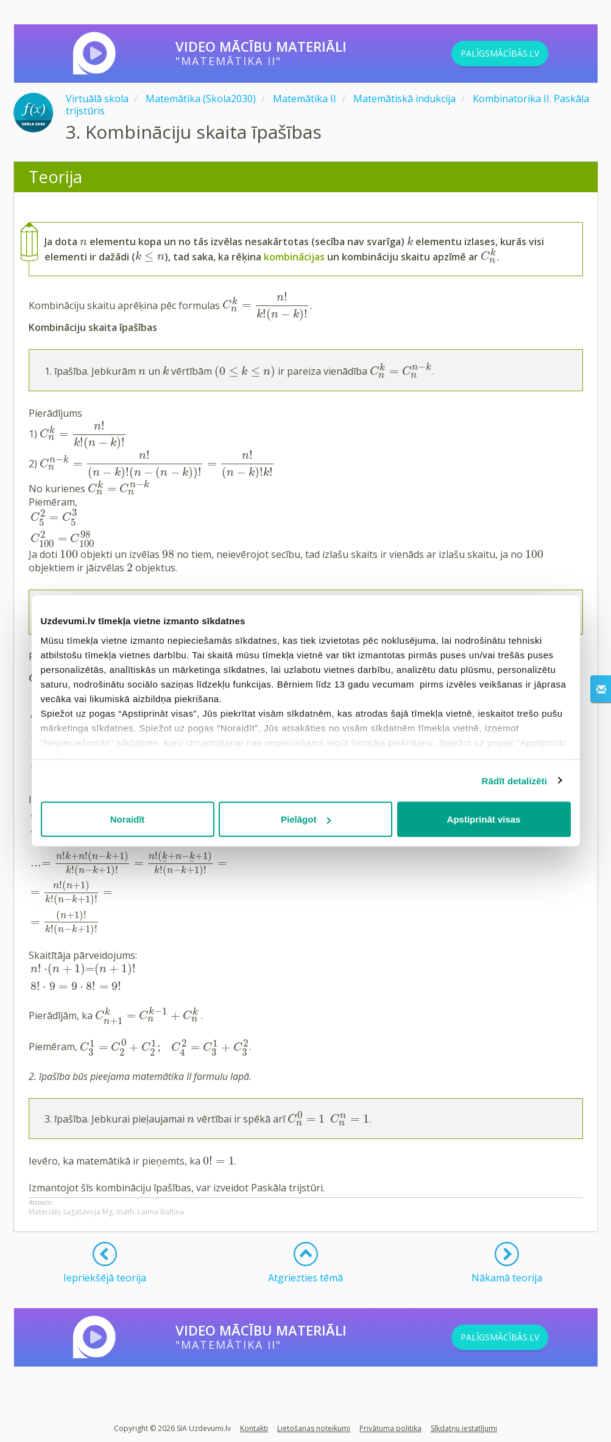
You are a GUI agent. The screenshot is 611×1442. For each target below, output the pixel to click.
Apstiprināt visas (484, 819)
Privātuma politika (390, 1428)
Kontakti (254, 1428)
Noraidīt (127, 819)
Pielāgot (306, 819)
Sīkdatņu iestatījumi (464, 1428)
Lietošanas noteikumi (313, 1428)
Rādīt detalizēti (514, 780)
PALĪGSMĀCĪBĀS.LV (520, 53)
